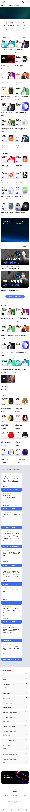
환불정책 (23, 794)
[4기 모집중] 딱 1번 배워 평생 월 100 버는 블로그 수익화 (11, 584)
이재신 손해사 (5, 561)
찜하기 (13, 40)
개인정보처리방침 (15, 795)
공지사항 (6, 794)
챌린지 (10, 5)
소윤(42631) (5, 524)
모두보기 (24, 37)
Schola (4, 637)
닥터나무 (4, 618)
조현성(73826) (6, 542)
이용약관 (15, 794)
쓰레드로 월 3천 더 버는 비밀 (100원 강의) (11, 603)
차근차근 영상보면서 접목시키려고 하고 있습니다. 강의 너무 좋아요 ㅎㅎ (11, 496)
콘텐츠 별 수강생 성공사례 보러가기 (15, 296)
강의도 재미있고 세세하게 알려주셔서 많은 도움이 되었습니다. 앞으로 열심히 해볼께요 (11, 648)
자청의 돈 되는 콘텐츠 (7, 640)
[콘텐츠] (18, 810)
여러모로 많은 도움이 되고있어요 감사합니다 (11, 515)
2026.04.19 (8, 637)
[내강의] (26, 810)
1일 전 (7, 486)
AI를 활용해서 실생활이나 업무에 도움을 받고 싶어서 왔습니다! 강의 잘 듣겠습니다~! (11, 610)
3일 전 (9, 561)
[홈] (4, 810)
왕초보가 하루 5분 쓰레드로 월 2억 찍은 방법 (11, 659)
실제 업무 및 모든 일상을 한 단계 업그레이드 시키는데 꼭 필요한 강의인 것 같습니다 (11, 553)
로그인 (27, 2)
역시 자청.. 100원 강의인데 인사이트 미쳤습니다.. (11, 590)
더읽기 (4, 483)
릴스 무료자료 (16, 5)
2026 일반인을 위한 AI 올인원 (9, 508)
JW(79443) (5, 505)
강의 (6, 5)
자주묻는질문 (23, 795)
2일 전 (9, 524)
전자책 (2, 5)
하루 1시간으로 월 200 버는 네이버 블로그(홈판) (11, 490)
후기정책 (6, 795)
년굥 (4, 580)
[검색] (11, 810)
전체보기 (23, 221)
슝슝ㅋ (4, 486)
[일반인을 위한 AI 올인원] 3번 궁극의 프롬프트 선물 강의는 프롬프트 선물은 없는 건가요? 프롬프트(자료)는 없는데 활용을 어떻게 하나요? (11, 630)
